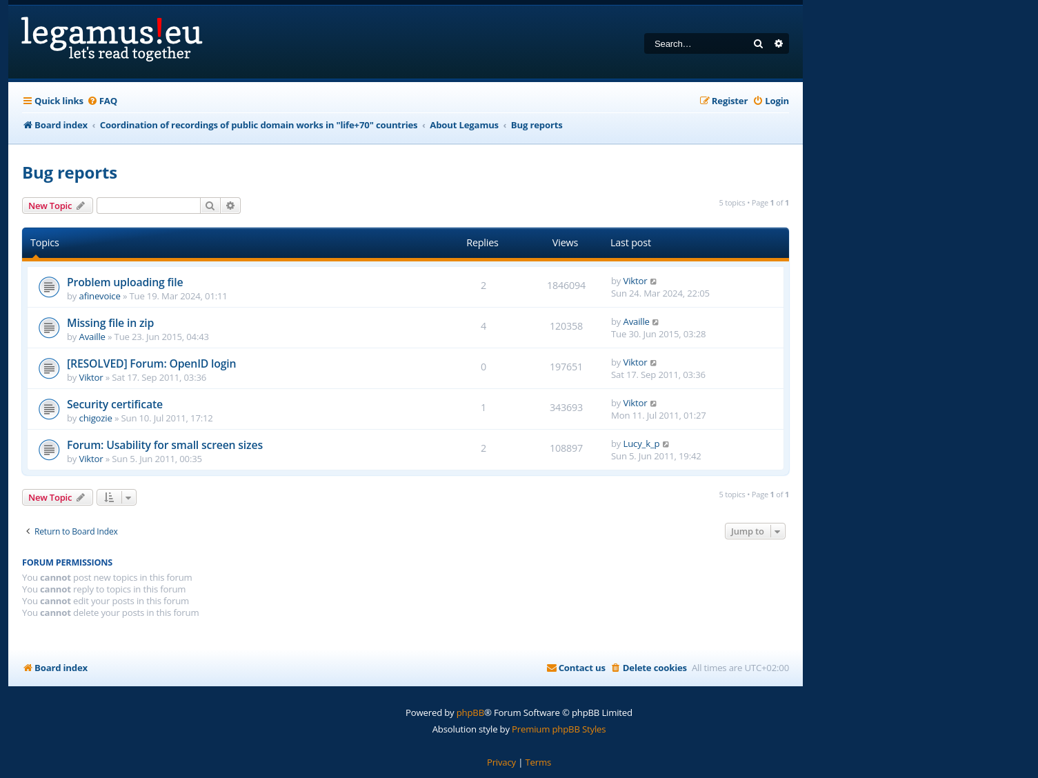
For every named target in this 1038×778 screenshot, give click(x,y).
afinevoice (100, 296)
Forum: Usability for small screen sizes (165, 444)
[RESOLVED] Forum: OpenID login (151, 363)
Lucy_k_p (641, 443)
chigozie (95, 418)
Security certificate (115, 404)
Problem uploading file (125, 282)
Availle (92, 336)
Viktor (635, 281)
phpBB (470, 712)
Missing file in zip (110, 322)
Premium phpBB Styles (559, 729)
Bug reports (69, 172)
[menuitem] (102, 101)
